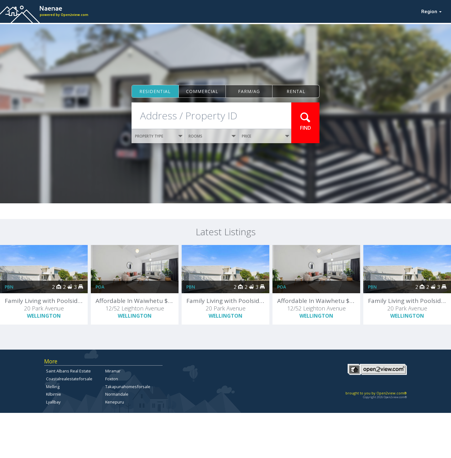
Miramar (113, 371)
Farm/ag (249, 91)
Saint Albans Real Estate (68, 371)
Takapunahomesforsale (127, 386)
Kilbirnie (53, 394)
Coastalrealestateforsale (69, 379)
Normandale (116, 394)
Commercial (202, 91)
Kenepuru (114, 402)
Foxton (111, 379)
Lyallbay (53, 402)
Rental (296, 91)
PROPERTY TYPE (159, 136)
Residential (155, 91)
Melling (53, 386)
